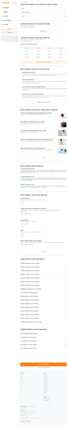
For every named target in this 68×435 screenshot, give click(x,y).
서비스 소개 (23, 378)
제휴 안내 (22, 380)
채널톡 (49, 398)
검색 (14, 2)
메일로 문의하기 (46, 400)
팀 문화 (22, 376)
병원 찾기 (45, 376)
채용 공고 (22, 383)
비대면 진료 (45, 374)
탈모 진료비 (45, 378)
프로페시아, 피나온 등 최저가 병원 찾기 (43, 62)
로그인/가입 (9, 32)
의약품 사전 (45, 391)
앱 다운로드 (9, 29)
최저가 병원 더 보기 (43, 31)
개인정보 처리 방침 (24, 406)
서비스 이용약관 (31, 406)
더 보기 (43, 157)
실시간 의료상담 (46, 389)
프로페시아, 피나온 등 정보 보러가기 (43, 102)
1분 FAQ (45, 387)
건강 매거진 (45, 385)
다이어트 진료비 (46, 380)
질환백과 (45, 392)
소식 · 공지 (22, 382)
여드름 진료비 (45, 382)
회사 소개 (22, 374)
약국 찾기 (45, 383)
